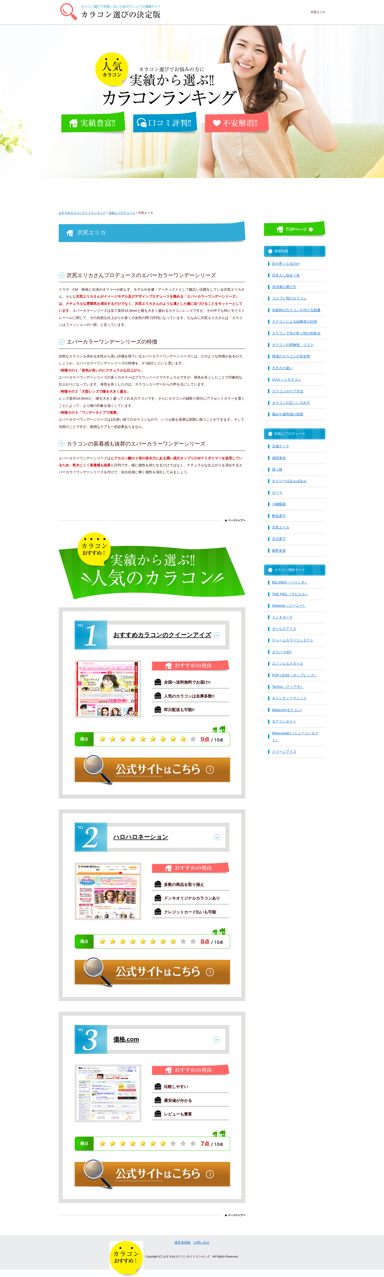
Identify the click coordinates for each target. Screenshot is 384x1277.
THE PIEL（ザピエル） (290, 594)
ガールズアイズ (284, 629)
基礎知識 (281, 251)
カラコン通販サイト (289, 570)
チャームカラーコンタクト (293, 640)
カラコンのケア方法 (287, 391)
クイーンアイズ (284, 752)
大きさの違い (282, 368)
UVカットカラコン (286, 379)
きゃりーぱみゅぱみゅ (289, 481)
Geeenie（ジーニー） (289, 606)
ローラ (277, 493)
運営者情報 (182, 1242)
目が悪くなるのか (286, 264)
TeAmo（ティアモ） (288, 687)
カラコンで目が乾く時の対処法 (296, 333)
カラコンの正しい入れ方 (291, 403)
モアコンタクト (284, 721)
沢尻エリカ (280, 527)
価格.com (126, 1039)
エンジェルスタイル (287, 663)
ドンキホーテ (282, 617)
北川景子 (279, 539)
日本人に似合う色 (286, 275)
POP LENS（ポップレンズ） (294, 675)
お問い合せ (202, 1242)
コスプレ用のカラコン (289, 298)
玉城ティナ (280, 446)
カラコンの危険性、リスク (293, 345)
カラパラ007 (282, 652)
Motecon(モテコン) (287, 710)
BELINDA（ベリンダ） (290, 582)
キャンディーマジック (289, 698)
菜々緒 (277, 469)
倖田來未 (279, 458)
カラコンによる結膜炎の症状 (294, 322)
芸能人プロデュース (289, 434)
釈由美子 (279, 516)
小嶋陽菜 (279, 504)
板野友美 (279, 551)
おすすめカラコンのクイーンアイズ (162, 635)
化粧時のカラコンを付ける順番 (296, 310)
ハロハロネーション (140, 837)
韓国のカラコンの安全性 (291, 356)
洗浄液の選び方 (284, 287)
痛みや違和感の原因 (287, 414)
